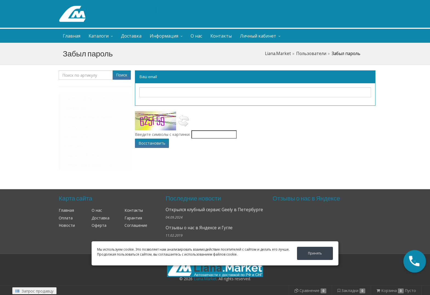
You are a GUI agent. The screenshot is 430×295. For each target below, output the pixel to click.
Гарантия (133, 217)
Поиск (121, 75)
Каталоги (99, 36)
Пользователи (311, 53)
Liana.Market (278, 53)
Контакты (221, 36)
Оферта (99, 225)
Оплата (66, 217)
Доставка (131, 36)
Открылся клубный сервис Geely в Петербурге (214, 210)
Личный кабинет (337, 5)
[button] (414, 261)
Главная (71, 36)
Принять (315, 253)
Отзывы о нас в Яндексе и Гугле (199, 228)
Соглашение (136, 225)
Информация (164, 36)
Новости (67, 225)
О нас (196, 36)
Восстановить (151, 143)
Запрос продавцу (34, 291)
